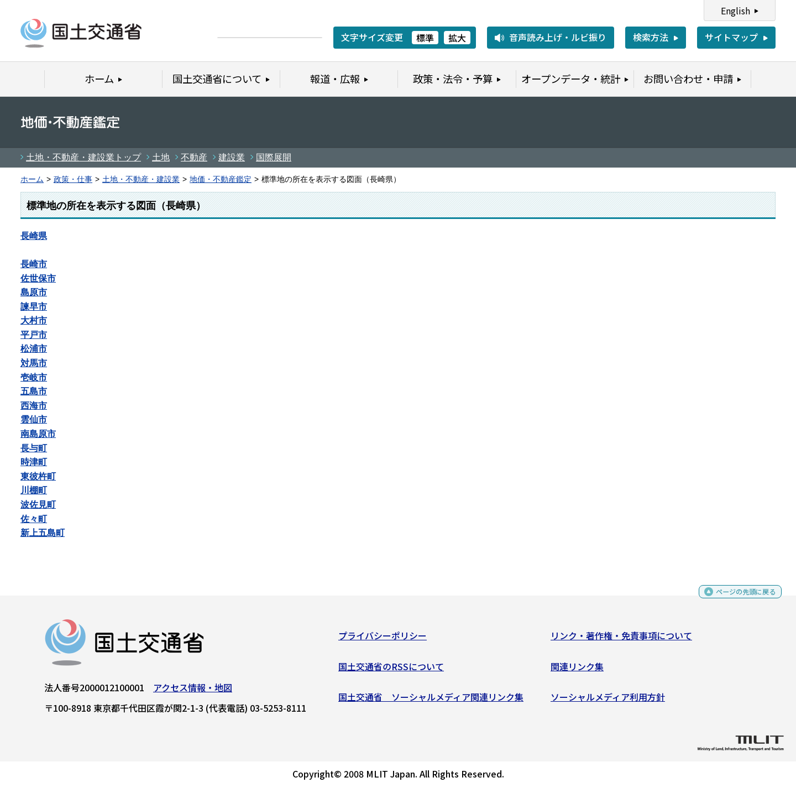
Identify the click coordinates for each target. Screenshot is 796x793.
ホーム (32, 179)
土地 (161, 157)
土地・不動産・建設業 (141, 179)
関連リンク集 (577, 670)
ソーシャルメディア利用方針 (608, 701)
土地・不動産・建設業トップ (83, 157)
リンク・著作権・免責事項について (621, 639)
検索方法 (650, 37)
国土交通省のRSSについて (391, 670)
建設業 (231, 157)
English (735, 10)
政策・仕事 (73, 179)
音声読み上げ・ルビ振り (557, 37)
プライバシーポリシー (382, 639)
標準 (425, 37)
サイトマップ (731, 37)
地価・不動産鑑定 (221, 179)
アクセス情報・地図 (192, 691)
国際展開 (273, 157)
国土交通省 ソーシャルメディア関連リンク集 (430, 701)
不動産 (194, 157)
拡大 (457, 37)
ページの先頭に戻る (736, 600)
